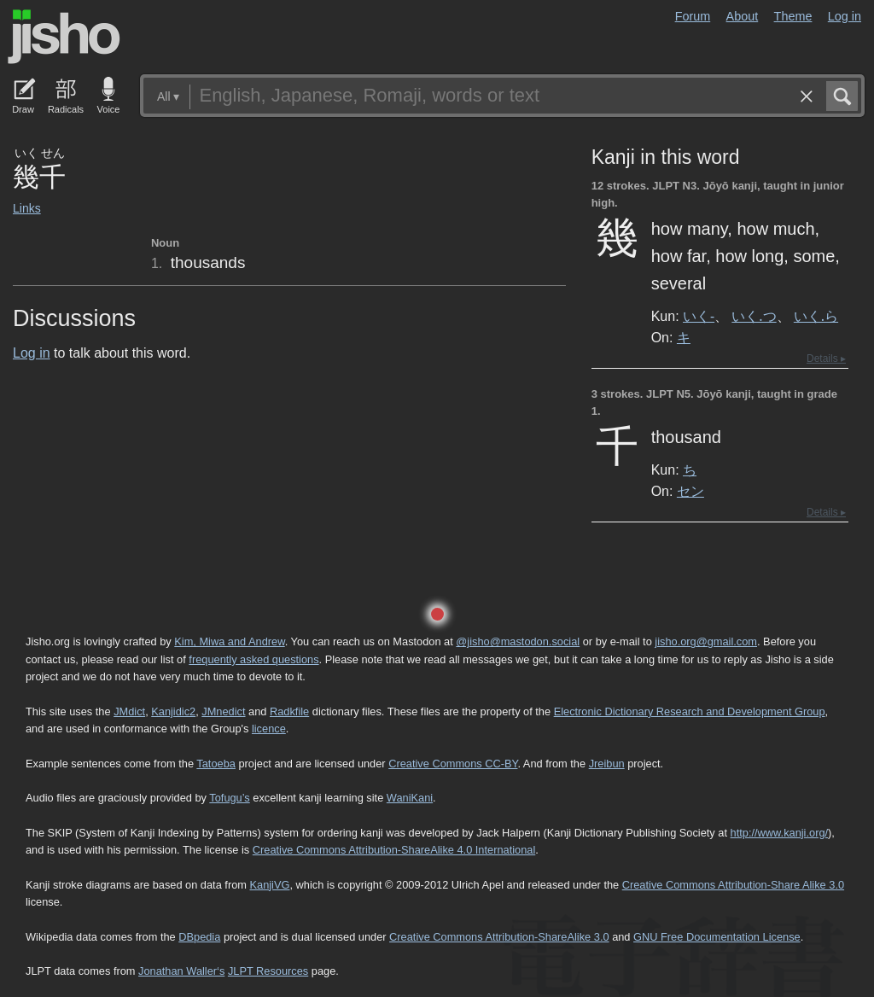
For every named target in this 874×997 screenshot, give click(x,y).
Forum (693, 16)
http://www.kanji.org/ (780, 832)
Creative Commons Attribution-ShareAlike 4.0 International (394, 849)
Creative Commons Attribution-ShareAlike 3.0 (499, 936)
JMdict (129, 711)
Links (27, 208)
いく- (698, 315)
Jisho (64, 36)
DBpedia (199, 936)
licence (269, 728)
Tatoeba (216, 763)
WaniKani (410, 797)
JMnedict (223, 711)
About (742, 16)
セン (690, 490)
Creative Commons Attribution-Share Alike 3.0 (733, 884)
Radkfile (289, 711)
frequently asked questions (253, 659)
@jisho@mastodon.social (518, 641)
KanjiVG (269, 884)
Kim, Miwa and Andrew (229, 641)
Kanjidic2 (173, 711)
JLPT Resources (268, 971)
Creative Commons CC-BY (452, 763)
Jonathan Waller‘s (181, 971)
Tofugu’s (229, 797)
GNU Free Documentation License (717, 936)
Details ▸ (826, 358)
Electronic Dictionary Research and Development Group (689, 711)
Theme (793, 16)
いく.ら (816, 315)
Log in (844, 16)
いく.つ (753, 315)
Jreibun (607, 763)
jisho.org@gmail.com (706, 641)
